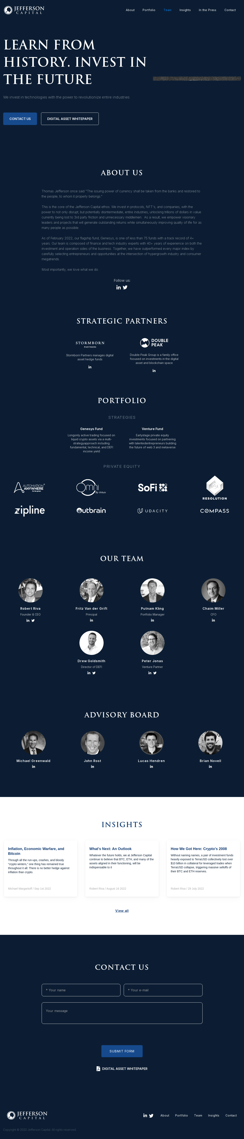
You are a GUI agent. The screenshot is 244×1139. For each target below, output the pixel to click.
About (130, 10)
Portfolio (149, 10)
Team (168, 10)
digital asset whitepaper (70, 119)
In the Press (207, 10)
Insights (185, 10)
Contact (230, 10)
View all (122, 911)
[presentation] (122, 1036)
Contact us (20, 119)
